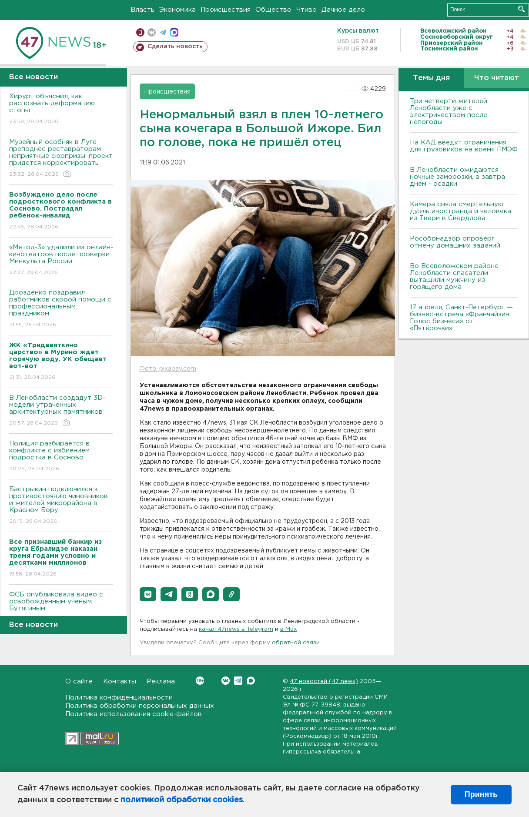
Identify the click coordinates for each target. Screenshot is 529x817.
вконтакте (151, 32)
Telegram (238, 680)
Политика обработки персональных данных (139, 706)
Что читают (496, 78)
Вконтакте (200, 680)
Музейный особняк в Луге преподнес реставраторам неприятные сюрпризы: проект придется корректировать (61, 158)
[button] (148, 594)
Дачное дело (343, 10)
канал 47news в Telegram (236, 629)
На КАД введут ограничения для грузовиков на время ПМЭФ (464, 146)
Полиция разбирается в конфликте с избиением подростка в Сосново (61, 456)
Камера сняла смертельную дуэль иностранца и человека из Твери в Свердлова (460, 211)
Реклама (161, 681)
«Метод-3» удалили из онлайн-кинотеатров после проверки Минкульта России (61, 260)
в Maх (288, 629)
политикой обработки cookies (182, 800)
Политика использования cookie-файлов (133, 714)
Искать (521, 9)
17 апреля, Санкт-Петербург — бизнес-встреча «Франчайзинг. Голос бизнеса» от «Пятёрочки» (462, 318)
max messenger (174, 32)
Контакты (119, 681)
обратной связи (296, 642)
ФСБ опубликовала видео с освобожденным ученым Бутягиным (61, 607)
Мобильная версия (140, 32)
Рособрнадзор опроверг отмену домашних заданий (455, 242)
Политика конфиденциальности (119, 697)
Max (251, 680)
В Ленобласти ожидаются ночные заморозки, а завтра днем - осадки (457, 177)
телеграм (163, 32)
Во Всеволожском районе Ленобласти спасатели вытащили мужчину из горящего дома (454, 276)
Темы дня (431, 78)
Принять (481, 794)
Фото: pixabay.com (167, 369)
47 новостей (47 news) (324, 681)
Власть (142, 10)
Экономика (177, 10)
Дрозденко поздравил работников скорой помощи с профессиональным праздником (61, 309)
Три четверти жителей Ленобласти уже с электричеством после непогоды (448, 111)
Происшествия (226, 10)
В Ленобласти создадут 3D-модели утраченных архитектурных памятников (61, 411)
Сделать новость (175, 46)
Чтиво (306, 10)
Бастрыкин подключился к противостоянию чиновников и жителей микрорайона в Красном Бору (61, 505)
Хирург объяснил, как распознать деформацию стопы (61, 109)
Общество (273, 10)
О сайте (79, 681)
